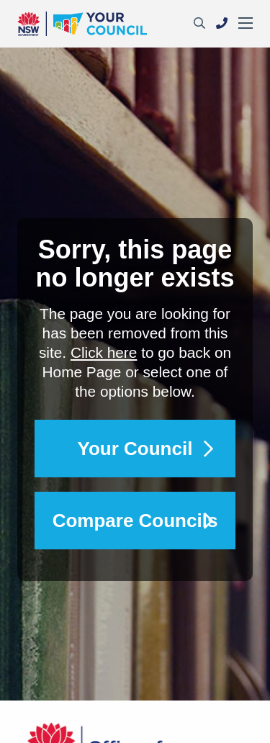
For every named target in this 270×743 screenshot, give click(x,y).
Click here (104, 352)
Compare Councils (135, 520)
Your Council (135, 448)
